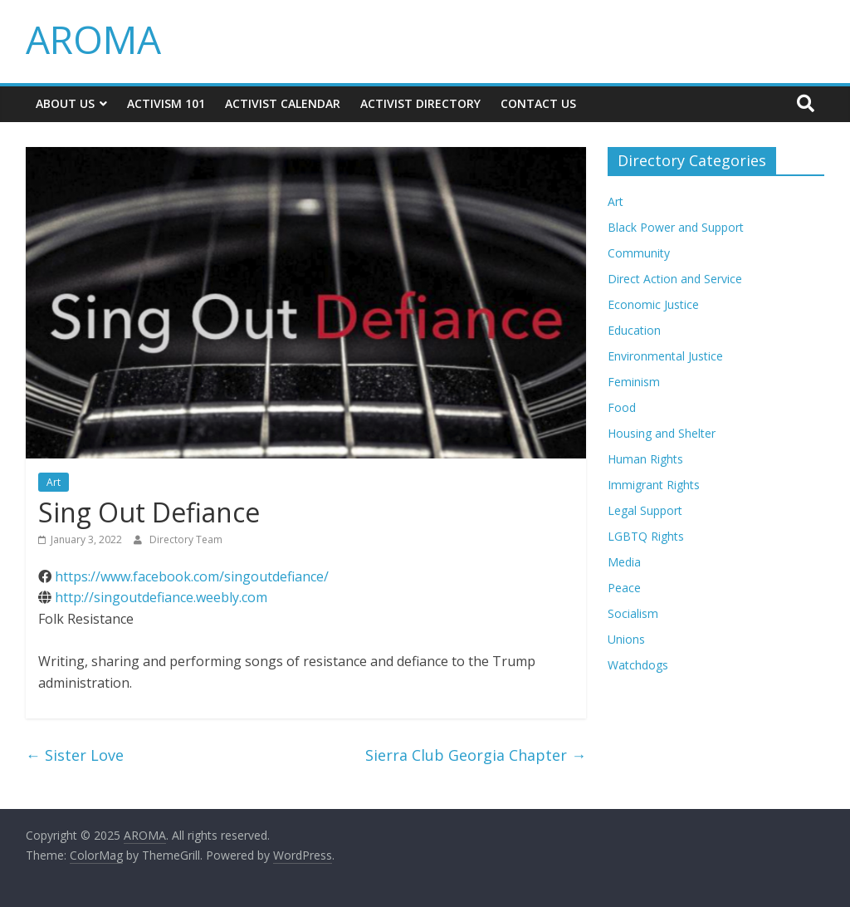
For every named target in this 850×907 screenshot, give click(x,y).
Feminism (634, 382)
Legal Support (645, 510)
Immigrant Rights (654, 485)
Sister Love (75, 755)
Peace (624, 588)
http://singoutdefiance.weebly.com (161, 597)
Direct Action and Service (675, 279)
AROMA (93, 39)
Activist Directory (420, 103)
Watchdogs (638, 665)
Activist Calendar (282, 103)
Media (624, 562)
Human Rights (645, 459)
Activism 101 (166, 103)
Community (639, 253)
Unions (626, 639)
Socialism (633, 613)
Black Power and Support (676, 227)
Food (622, 407)
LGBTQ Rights (646, 536)
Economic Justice (653, 304)
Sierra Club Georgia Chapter (475, 755)
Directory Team (185, 539)
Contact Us (538, 103)
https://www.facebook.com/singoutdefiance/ (192, 576)
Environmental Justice (665, 356)
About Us (65, 103)
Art (53, 482)
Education (634, 330)
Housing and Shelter (662, 433)
